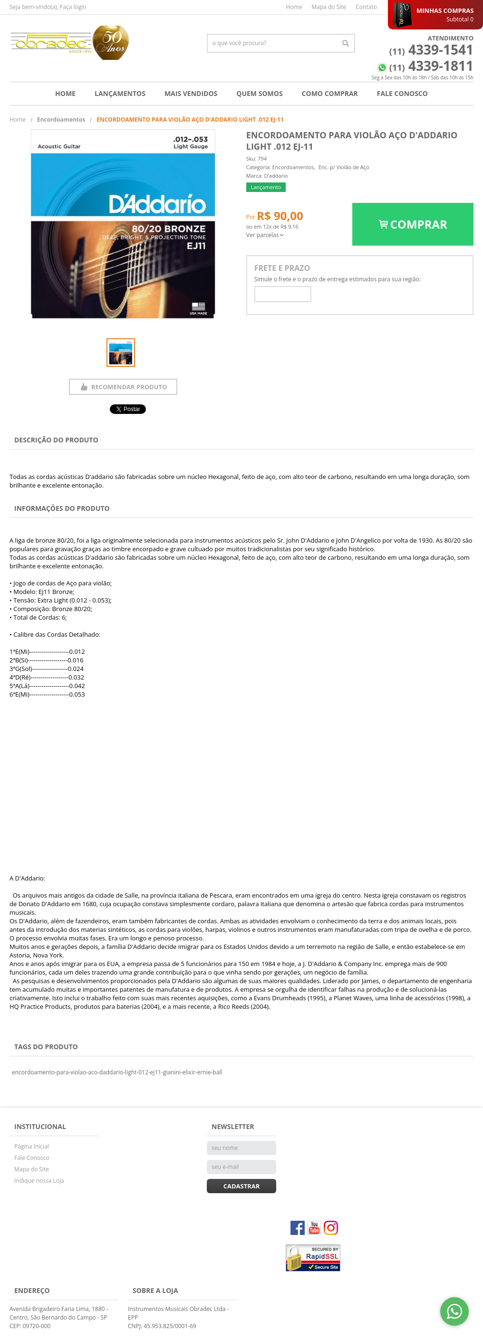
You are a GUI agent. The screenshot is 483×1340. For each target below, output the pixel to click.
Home (294, 7)
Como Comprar (330, 93)
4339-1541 (431, 49)
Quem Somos (259, 93)
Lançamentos (120, 93)
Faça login (73, 7)
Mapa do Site (328, 7)
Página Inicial (31, 1146)
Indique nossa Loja (39, 1181)
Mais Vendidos (190, 93)
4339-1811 (431, 66)
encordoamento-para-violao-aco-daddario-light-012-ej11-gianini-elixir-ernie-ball (117, 1072)
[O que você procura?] (345, 43)
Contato (366, 7)
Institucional (40, 1126)
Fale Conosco (402, 93)
